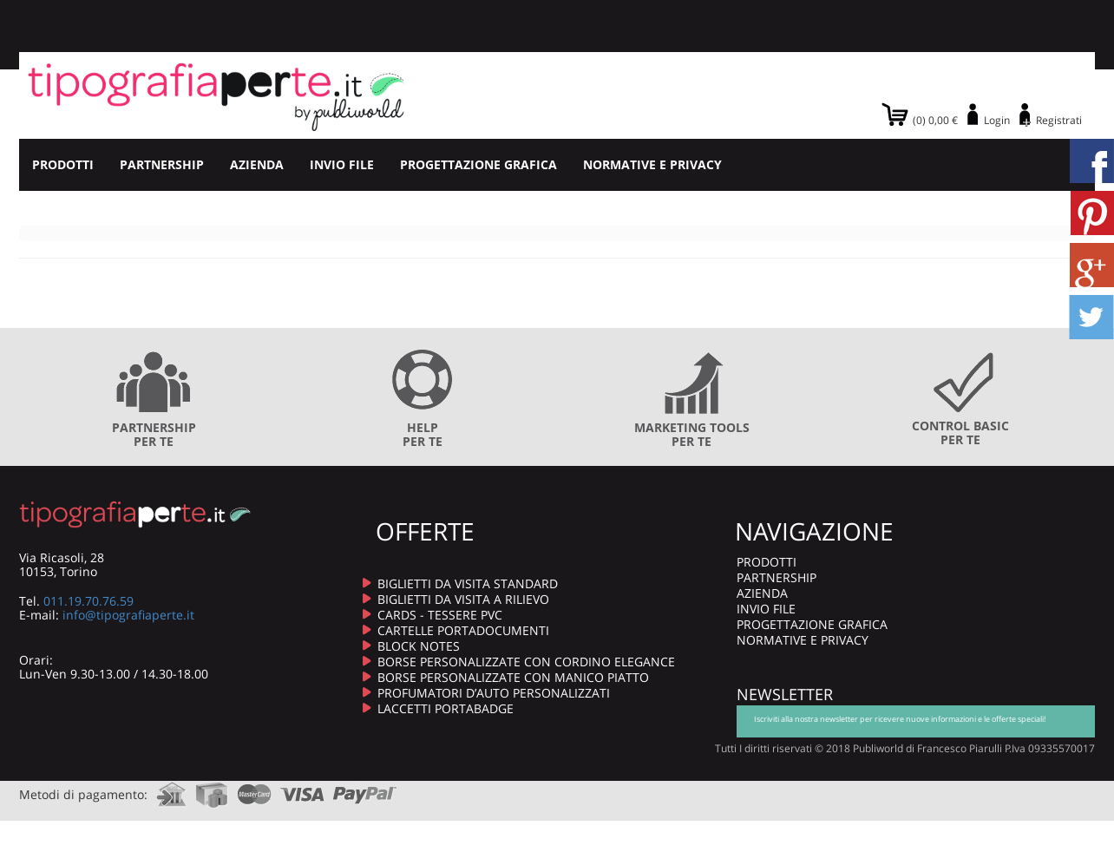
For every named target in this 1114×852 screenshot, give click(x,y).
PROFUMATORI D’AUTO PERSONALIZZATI (493, 693)
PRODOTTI (63, 164)
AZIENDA (257, 164)
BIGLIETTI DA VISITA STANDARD (467, 583)
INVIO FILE (342, 164)
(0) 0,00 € (935, 120)
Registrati (1059, 120)
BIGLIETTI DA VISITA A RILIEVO (463, 599)
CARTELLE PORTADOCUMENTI (463, 630)
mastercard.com (254, 789)
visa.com (302, 789)
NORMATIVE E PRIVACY (652, 164)
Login (997, 120)
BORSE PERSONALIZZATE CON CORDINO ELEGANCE (526, 661)
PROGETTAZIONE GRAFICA (478, 164)
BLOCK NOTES (418, 646)
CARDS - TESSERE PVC (439, 614)
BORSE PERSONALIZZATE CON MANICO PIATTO (513, 677)
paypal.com (365, 789)
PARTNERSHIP (162, 164)
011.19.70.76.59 (88, 601)
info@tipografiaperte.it (128, 614)
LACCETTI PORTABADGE (445, 708)
